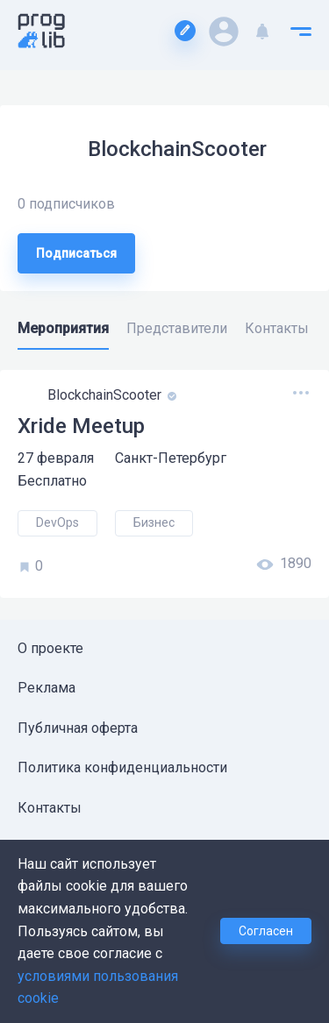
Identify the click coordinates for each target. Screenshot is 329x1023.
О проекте (50, 648)
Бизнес (154, 522)
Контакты (50, 807)
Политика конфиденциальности (122, 767)
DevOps (57, 522)
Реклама (46, 687)
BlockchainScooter (106, 395)
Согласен (266, 931)
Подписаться (76, 253)
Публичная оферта (78, 728)
